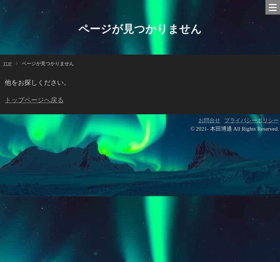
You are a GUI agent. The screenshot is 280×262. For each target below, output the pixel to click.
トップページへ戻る (34, 100)
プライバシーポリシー (251, 120)
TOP (7, 63)
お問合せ (209, 120)
